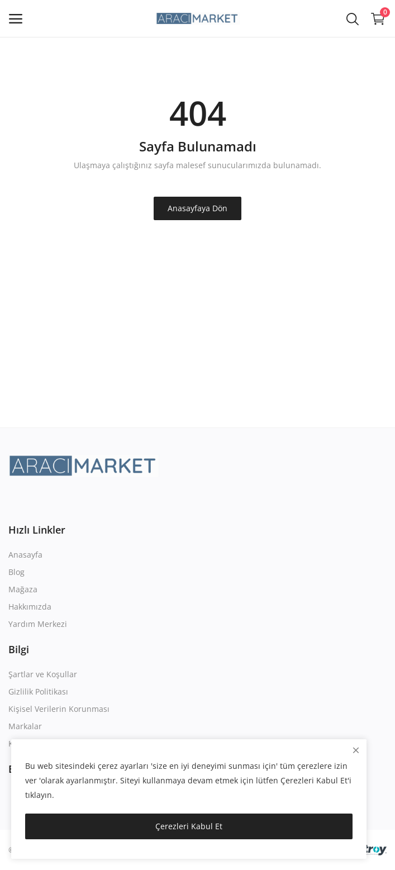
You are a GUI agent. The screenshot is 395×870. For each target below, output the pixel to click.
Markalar (25, 726)
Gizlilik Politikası (38, 691)
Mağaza (22, 589)
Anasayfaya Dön (197, 208)
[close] (356, 750)
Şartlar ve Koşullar (42, 674)
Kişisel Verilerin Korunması (59, 708)
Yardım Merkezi (37, 624)
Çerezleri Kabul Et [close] (188, 826)
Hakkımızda (29, 606)
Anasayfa (25, 554)
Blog (16, 572)
